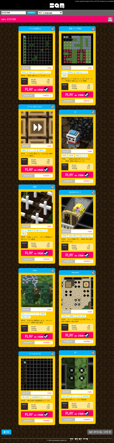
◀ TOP (6, 432)
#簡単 (24, 72)
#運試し (42, 150)
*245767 (87, 101)
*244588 (87, 341)
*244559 (87, 419)
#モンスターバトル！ (30, 314)
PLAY (36, 89)
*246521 (47, 95)
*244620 (87, 261)
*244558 (47, 421)
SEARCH (31, 13)
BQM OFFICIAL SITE (100, 432)
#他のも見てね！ (85, 236)
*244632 (47, 259)
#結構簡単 (36, 397)
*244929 (47, 176)
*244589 (47, 343)
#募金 (24, 234)
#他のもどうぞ (34, 72)
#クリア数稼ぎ (68, 72)
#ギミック (46, 72)
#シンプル (32, 150)
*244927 (87, 181)
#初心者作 (73, 236)
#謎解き (72, 316)
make (49, 68)
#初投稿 (85, 396)
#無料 (64, 75)
